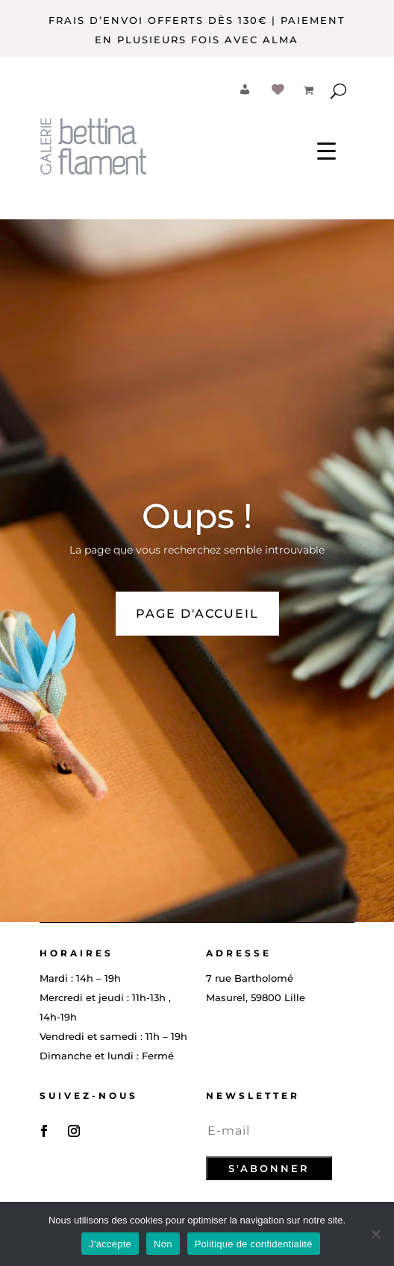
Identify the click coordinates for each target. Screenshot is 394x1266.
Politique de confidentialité (254, 1244)
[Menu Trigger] (326, 149)
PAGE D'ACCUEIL (197, 614)
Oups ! (197, 516)
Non (163, 1244)
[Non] (375, 1233)
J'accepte (110, 1244)
